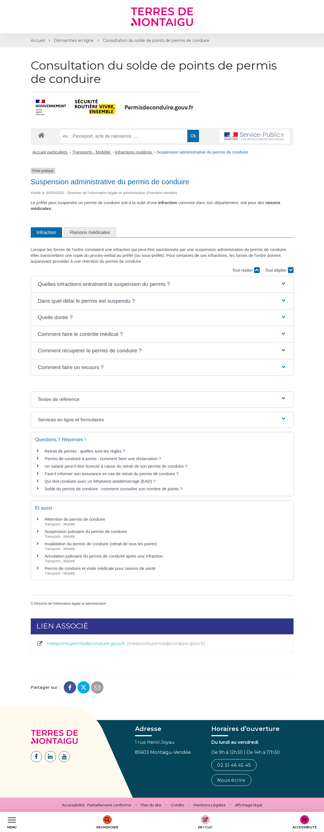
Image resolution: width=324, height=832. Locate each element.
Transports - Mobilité (91, 152)
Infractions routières (134, 152)
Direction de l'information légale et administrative (70, 604)
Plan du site (151, 805)
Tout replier (245, 270)
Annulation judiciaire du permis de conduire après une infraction (104, 556)
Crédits (177, 805)
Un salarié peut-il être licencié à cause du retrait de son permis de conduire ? (116, 466)
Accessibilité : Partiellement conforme (96, 805)
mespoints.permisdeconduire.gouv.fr (121, 643)
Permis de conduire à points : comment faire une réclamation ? (103, 458)
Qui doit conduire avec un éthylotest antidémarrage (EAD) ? (100, 481)
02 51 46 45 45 (234, 765)
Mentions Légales (209, 805)
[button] (162, 284)
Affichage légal (248, 805)
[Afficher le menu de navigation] (12, 822)
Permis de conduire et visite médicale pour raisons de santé (100, 568)
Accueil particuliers (50, 152)
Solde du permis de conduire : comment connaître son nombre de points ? (114, 488)
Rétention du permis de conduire (75, 519)
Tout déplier (279, 270)
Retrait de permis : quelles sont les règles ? (85, 451)
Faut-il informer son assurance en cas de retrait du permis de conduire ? (112, 473)
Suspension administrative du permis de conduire (202, 152)
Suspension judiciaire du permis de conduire (86, 531)
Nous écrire (231, 780)
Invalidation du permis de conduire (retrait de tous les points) (101, 543)
